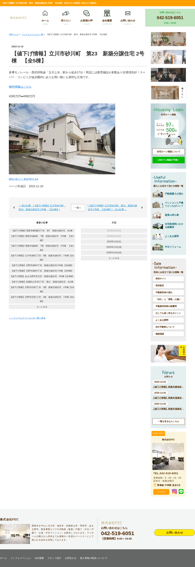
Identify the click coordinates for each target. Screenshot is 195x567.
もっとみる (42, 307)
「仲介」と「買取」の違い (168, 299)
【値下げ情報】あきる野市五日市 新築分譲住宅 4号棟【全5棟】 (42, 276)
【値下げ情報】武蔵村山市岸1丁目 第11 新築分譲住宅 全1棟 (42, 282)
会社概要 (107, 18)
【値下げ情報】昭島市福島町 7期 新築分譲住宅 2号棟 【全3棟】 (42, 248)
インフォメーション (20, 558)
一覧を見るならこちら (168, 421)
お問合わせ (70, 558)
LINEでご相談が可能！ (168, 160)
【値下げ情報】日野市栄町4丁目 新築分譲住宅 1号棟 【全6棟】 (42, 271)
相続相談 (159, 334)
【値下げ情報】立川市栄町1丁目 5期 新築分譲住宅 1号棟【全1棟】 (42, 257)
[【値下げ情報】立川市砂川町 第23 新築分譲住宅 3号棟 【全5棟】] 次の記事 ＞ (112, 207)
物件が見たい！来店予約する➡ (23, 179)
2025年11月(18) (113, 247)
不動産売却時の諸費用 (166, 306)
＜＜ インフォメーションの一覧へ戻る (27, 318)
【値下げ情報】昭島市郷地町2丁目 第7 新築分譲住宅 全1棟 (42, 230)
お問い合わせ (127, 18)
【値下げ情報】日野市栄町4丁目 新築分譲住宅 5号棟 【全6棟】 (42, 265)
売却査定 (159, 285)
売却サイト (160, 278)
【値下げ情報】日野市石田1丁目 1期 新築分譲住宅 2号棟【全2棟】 (42, 289)
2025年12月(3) (114, 241)
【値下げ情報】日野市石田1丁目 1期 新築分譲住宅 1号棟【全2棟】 (42, 299)
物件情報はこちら (20, 86)
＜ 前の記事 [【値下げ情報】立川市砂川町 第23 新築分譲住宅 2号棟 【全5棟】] (42, 207)
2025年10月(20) (113, 252)
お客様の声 (86, 18)
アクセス (161, 492)
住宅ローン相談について (168, 151)
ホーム (45, 18)
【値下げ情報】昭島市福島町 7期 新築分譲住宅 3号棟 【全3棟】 (42, 238)
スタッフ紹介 (54, 558)
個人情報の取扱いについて (94, 558)
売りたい (66, 18)
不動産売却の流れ (163, 292)
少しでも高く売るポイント (168, 313)
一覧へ (77, 207)
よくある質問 (161, 320)
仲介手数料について (165, 327)
